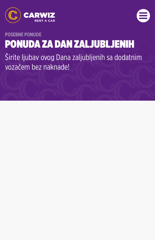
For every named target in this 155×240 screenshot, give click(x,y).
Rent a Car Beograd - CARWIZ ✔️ (30, 15)
